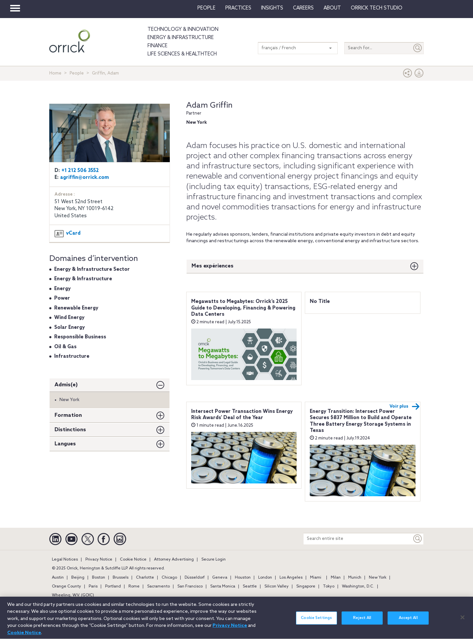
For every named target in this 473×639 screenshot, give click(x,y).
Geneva (219, 577)
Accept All (408, 621)
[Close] (462, 620)
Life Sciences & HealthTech (182, 54)
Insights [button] (272, 8)
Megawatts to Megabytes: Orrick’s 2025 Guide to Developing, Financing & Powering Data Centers (243, 308)
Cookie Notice (133, 559)
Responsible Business (80, 337)
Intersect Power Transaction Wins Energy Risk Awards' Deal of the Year (242, 415)
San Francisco (190, 586)
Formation (68, 415)
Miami (315, 577)
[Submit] (418, 48)
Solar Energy (69, 327)
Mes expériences (212, 266)
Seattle (250, 586)
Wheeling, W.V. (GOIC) (73, 595)
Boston (98, 577)
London (265, 577)
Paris (93, 586)
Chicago (169, 577)
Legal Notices (65, 559)
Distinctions (70, 430)
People (206, 8)
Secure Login (213, 559)
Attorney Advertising (174, 559)
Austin (58, 577)
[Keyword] (418, 539)
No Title (320, 302)
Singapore (305, 586)
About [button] (332, 8)
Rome (134, 586)
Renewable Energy (76, 308)
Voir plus (405, 406)
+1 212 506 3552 (80, 171)
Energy (62, 289)
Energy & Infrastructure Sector (92, 269)
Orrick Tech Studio (376, 8)
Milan (336, 577)
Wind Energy (69, 318)
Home (55, 73)
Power (62, 298)
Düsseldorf (195, 577)
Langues (65, 444)
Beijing (77, 577)
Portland (113, 586)
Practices (238, 8)
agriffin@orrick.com (84, 178)
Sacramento (158, 586)
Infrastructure (71, 356)
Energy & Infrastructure (180, 38)
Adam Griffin (209, 105)
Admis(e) (66, 385)
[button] (407, 74)
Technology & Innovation (182, 29)
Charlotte (145, 577)
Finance (157, 46)
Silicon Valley (276, 586)
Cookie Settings (316, 621)
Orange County (66, 586)
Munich (354, 577)
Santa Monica (222, 586)
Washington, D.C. (358, 586)
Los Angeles (291, 577)
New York (377, 577)
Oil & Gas (65, 347)
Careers (303, 8)
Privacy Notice (98, 559)
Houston (243, 577)
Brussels (120, 577)
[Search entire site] (357, 539)
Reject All (362, 621)
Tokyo (328, 586)
